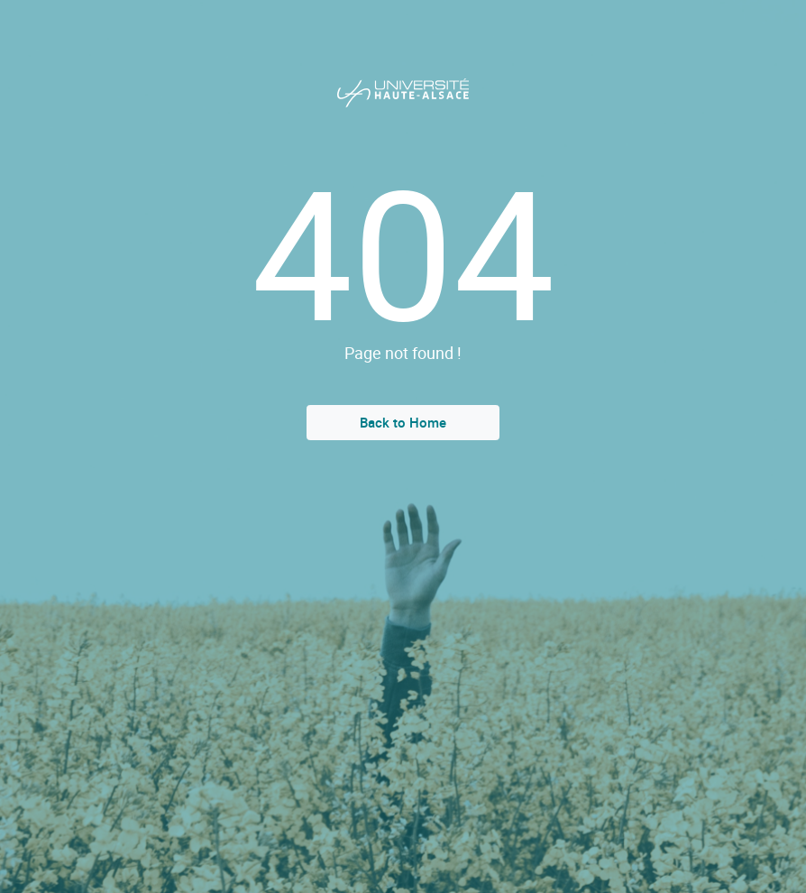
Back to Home (403, 422)
